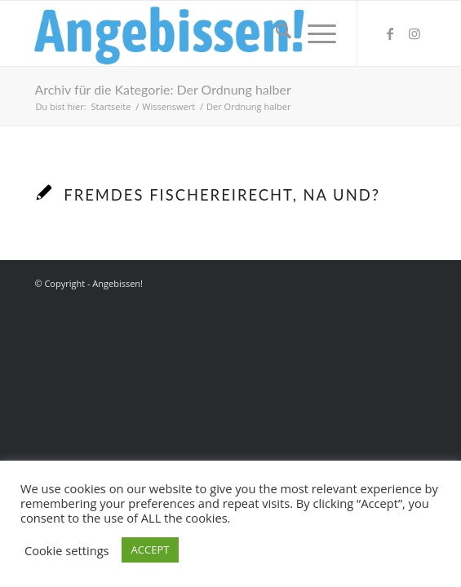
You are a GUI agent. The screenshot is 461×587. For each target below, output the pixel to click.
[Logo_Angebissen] (191, 33)
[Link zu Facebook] (390, 33)
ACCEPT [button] (150, 549)
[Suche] (275, 33)
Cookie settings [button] (66, 550)
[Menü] (313, 33)
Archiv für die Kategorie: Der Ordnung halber (162, 89)
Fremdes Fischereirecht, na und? (222, 195)
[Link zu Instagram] (414, 33)
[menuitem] (275, 33)
